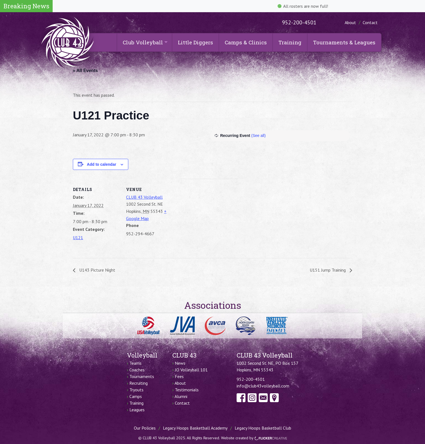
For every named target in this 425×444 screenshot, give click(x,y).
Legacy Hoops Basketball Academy (195, 428)
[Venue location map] (208, 217)
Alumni (181, 396)
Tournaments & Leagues (344, 42)
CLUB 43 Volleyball (144, 197)
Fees (179, 376)
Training (289, 42)
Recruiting (138, 383)
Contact (370, 22)
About (350, 22)
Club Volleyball (143, 42)
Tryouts (136, 389)
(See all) (258, 135)
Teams (135, 363)
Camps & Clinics (246, 42)
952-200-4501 (299, 22)
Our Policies (145, 428)
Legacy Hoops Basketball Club (263, 428)
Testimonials (187, 389)
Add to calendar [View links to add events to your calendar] (101, 164)
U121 (78, 237)
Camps (135, 396)
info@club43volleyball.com (263, 386)
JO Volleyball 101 (191, 369)
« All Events (85, 70)
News (180, 363)
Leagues (137, 409)
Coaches (137, 369)
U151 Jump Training (328, 270)
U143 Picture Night (96, 270)
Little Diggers (195, 42)
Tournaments (141, 376)
